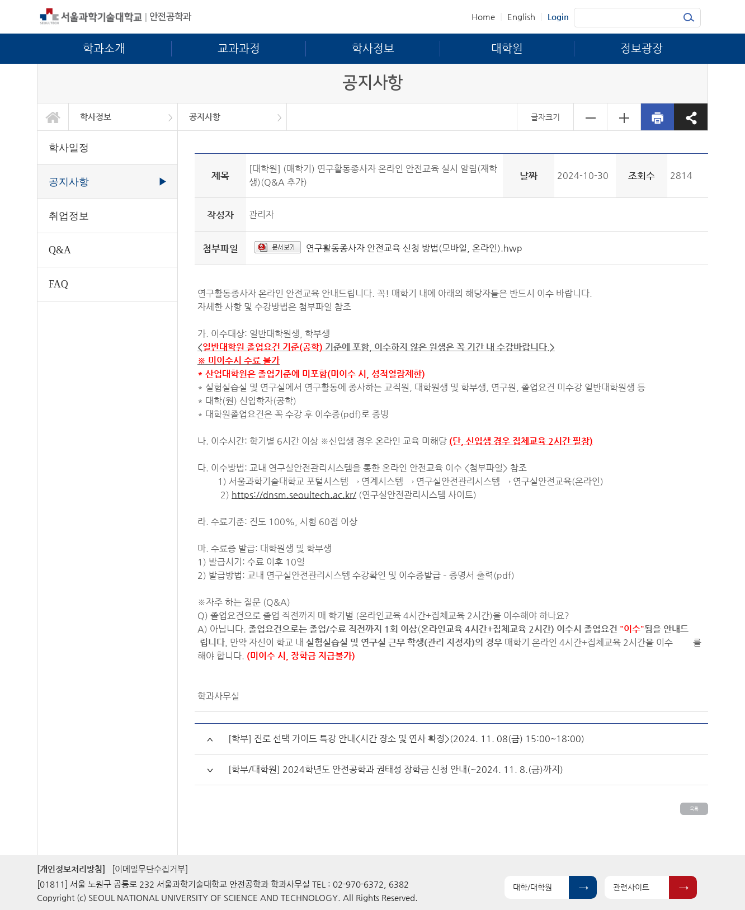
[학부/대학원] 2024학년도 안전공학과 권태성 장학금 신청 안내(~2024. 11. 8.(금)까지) (395, 769)
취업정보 (69, 215)
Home (483, 16)
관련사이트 (631, 887)
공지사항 (204, 116)
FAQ (58, 284)
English (521, 16)
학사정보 (95, 116)
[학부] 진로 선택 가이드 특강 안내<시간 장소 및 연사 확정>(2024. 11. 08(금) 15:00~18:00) (406, 738)
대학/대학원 (532, 887)
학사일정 (69, 147)
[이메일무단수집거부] (150, 869)
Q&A (60, 250)
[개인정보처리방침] (71, 869)
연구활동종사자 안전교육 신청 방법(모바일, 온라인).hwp (414, 248)
